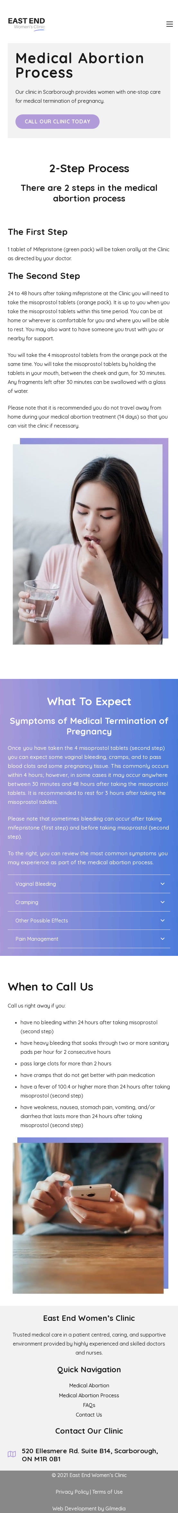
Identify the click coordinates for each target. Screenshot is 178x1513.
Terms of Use (107, 1492)
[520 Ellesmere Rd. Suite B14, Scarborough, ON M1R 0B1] (15, 1454)
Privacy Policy (72, 1492)
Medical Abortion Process (89, 1395)
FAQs (89, 1405)
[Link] (25, 24)
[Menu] (169, 24)
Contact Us (89, 1414)
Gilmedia (115, 1508)
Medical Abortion (89, 1385)
